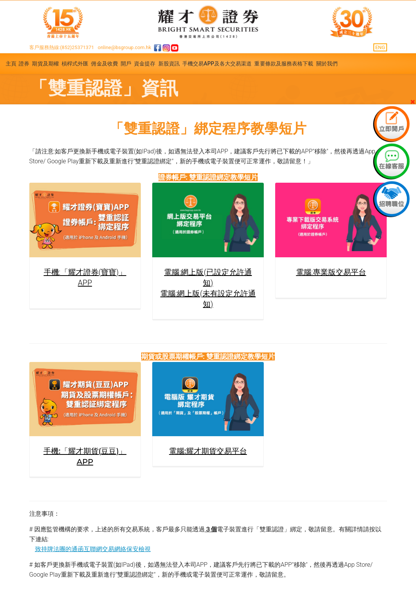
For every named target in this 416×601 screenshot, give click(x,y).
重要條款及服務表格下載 (283, 64)
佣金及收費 (104, 64)
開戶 (126, 64)
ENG (380, 47)
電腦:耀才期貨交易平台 (208, 451)
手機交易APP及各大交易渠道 (217, 64)
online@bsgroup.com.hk (124, 47)
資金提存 (144, 64)
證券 (24, 64)
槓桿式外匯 (75, 64)
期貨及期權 (45, 64)
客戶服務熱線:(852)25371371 (61, 47)
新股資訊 (169, 64)
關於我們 (327, 64)
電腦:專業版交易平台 (331, 272)
